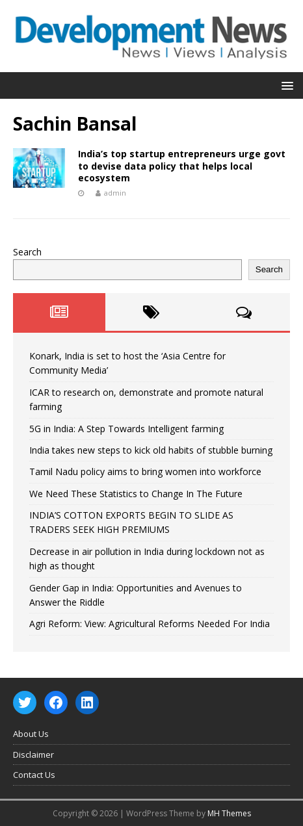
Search (27, 252)
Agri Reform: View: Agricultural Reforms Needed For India (149, 623)
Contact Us (34, 775)
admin (115, 193)
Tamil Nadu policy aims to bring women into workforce (145, 471)
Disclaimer (33, 754)
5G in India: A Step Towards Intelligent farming (126, 428)
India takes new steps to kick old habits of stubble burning (150, 450)
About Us (31, 734)
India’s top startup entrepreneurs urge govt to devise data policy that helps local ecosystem (181, 165)
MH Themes (229, 813)
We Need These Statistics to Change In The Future (136, 493)
